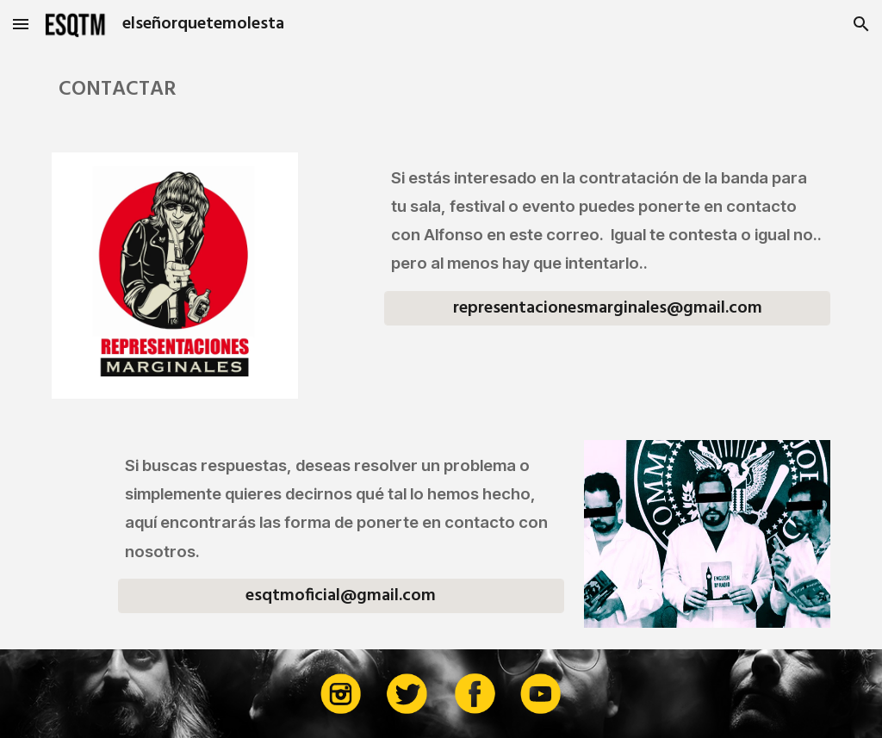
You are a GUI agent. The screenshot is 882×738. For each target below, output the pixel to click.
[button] (20, 23)
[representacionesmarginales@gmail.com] (607, 308)
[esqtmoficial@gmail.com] (341, 596)
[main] (441, 90)
